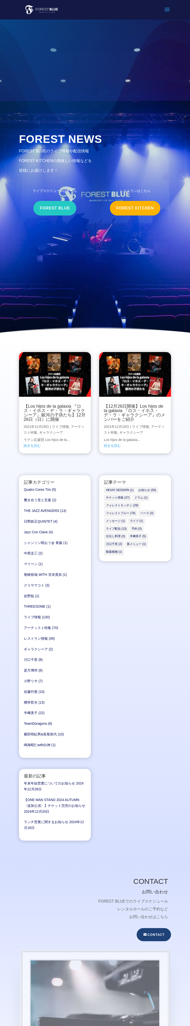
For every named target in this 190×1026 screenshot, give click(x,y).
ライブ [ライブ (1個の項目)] (136, 521)
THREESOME (35, 606)
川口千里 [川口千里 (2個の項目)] (114, 544)
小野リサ (31, 681)
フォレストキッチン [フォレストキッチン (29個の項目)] (122, 505)
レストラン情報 (36, 638)
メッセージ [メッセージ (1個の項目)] (115, 521)
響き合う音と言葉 (37, 500)
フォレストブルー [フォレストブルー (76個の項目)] (120, 513)
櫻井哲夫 (31, 702)
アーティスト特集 (37, 628)
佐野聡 (29, 596)
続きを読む (32, 446)
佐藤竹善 (31, 692)
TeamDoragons (35, 723)
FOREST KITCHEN (135, 208)
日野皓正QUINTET (38, 521)
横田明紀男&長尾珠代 (40, 734)
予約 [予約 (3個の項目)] (137, 528)
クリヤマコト (34, 585)
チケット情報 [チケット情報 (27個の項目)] (118, 497)
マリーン (31, 564)
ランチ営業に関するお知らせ (46, 822)
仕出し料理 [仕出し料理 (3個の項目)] (115, 536)
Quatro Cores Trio (37, 489)
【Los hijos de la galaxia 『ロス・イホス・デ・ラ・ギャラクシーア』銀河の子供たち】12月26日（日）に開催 (55, 413)
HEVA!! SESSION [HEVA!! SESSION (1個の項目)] (119, 490)
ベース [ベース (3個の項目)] (146, 513)
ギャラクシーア (51, 432)
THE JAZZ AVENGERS (41, 511)
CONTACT (156, 935)
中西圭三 (31, 553)
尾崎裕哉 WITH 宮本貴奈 (43, 575)
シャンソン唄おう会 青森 (43, 543)
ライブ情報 (60, 427)
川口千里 (31, 660)
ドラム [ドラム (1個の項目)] (141, 497)
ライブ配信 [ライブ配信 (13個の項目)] (116, 528)
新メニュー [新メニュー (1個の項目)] (136, 544)
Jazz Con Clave (36, 532)
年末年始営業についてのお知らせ (49, 783)
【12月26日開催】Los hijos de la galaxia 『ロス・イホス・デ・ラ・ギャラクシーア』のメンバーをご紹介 (134, 413)
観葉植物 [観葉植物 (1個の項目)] (114, 551)
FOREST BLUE (55, 208)
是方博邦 (31, 670)
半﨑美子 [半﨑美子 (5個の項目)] (138, 536)
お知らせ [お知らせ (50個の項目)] (147, 490)
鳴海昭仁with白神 (37, 745)
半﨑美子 (31, 713)
